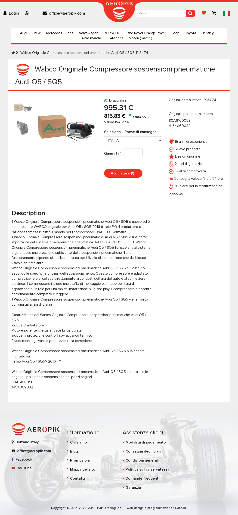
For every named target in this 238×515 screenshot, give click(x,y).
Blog (74, 451)
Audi (23, 33)
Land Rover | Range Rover (146, 33)
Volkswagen (88, 33)
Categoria (115, 38)
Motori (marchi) (140, 38)
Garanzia (133, 487)
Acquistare (123, 173)
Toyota (190, 33)
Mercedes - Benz (59, 33)
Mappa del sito (82, 469)
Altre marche (91, 38)
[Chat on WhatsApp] (28, 13)
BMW (37, 33)
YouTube (21, 468)
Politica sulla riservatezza (147, 469)
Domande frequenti (142, 478)
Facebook (22, 459)
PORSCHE (112, 33)
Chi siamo (78, 442)
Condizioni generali (142, 460)
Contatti (77, 478)
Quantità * (114, 153)
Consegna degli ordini (144, 451)
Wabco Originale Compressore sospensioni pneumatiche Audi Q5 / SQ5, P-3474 (84, 52)
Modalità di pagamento (146, 442)
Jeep (175, 33)
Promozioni (80, 460)
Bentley (208, 33)
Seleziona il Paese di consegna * (131, 132)
